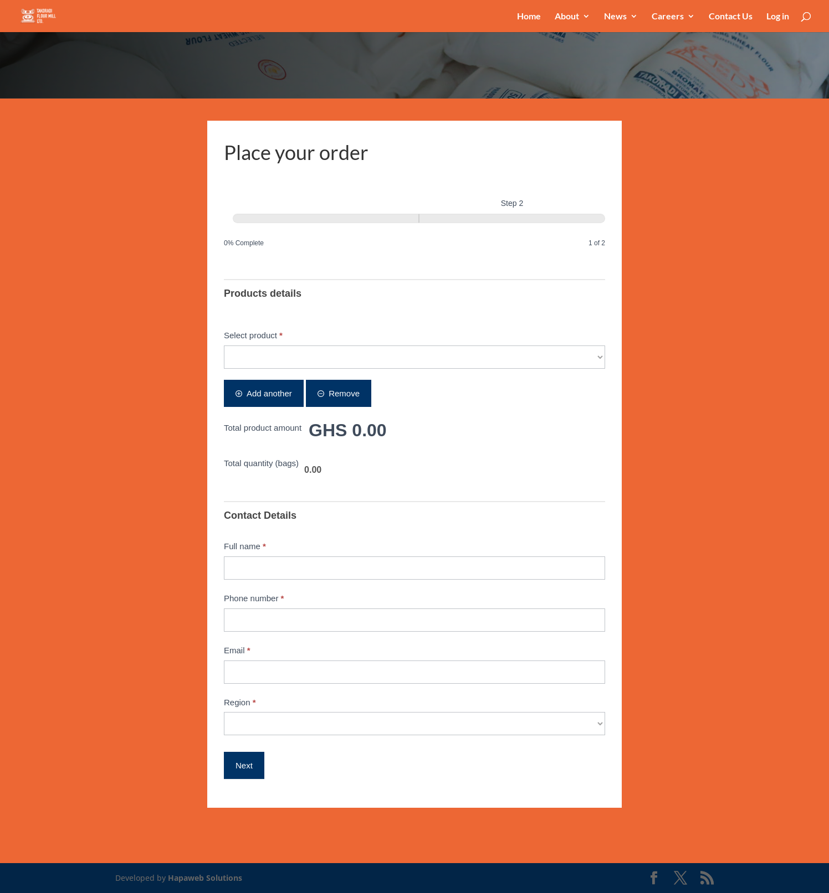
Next (244, 765)
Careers (668, 16)
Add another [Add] (264, 393)
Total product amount (262, 427)
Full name (245, 546)
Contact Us (731, 16)
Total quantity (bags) (261, 463)
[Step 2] (512, 218)
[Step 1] (326, 218)
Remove (339, 393)
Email (237, 650)
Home (529, 16)
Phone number (254, 598)
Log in (777, 16)
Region (240, 702)
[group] (414, 224)
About (567, 16)
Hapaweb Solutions (205, 878)
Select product (253, 335)
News (615, 16)
